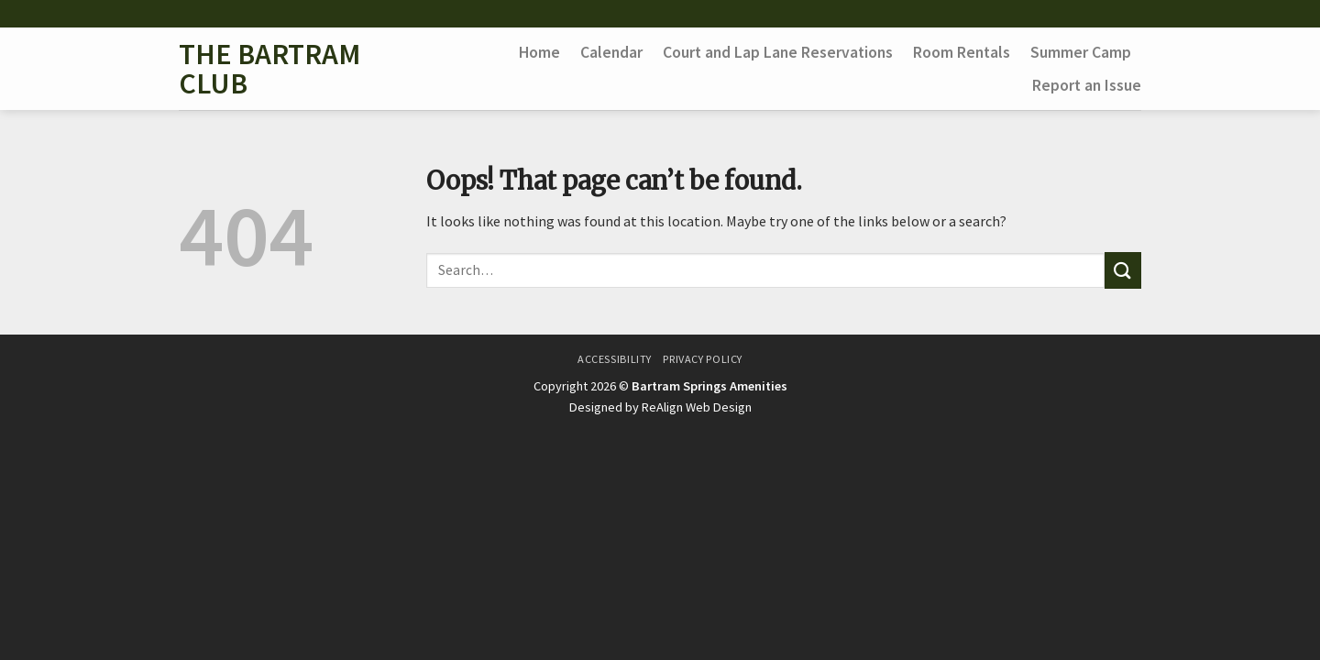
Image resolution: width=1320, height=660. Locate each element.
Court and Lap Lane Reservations (778, 52)
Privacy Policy (702, 359)
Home (539, 52)
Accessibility (615, 359)
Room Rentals (961, 52)
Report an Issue (1086, 85)
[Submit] (1123, 270)
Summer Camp (1080, 52)
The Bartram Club (269, 68)
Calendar (611, 52)
